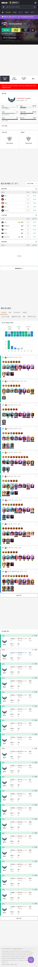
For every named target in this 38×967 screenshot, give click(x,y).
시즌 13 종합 (5, 78)
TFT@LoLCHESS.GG (29, 949)
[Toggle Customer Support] (31, 960)
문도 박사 (6, 228)
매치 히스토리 (14, 78)
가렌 (5, 217)
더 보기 (19, 612)
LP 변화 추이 (23, 78)
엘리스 (5, 213)
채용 (16, 964)
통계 (33, 79)
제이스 (5, 224)
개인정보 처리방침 (5, 964)
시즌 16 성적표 (16, 30)
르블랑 (5, 220)
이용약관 (12, 964)
